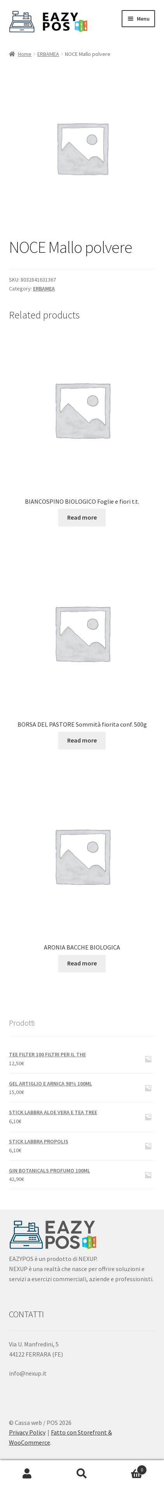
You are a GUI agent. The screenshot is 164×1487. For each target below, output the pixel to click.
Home (24, 53)
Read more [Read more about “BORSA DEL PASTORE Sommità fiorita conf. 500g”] (82, 740)
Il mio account (27, 1474)
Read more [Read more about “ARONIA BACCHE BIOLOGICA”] (82, 963)
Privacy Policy (27, 1432)
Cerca (82, 1474)
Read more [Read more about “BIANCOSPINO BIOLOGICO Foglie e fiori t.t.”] (82, 517)
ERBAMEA (48, 53)
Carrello (128, 1468)
